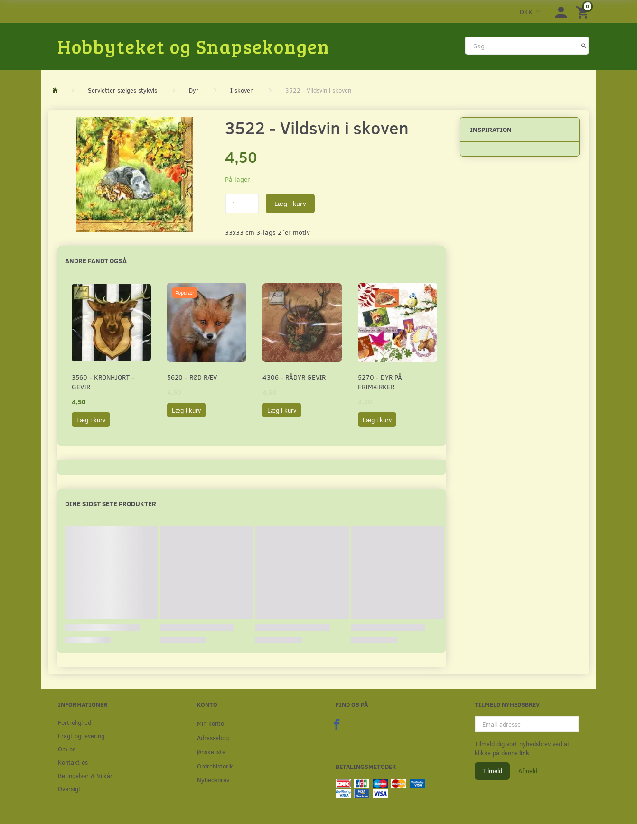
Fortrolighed (74, 722)
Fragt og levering (81, 735)
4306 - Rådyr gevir (294, 376)
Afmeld (527, 771)
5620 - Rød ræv (192, 376)
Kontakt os (73, 762)
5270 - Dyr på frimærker (380, 381)
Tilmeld (492, 771)
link (523, 753)
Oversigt (69, 789)
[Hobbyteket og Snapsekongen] (193, 46)
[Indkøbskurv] (583, 11)
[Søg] (584, 45)
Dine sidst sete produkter (110, 503)
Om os (66, 749)
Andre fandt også (96, 260)
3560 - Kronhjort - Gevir (103, 381)
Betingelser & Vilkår (85, 775)
